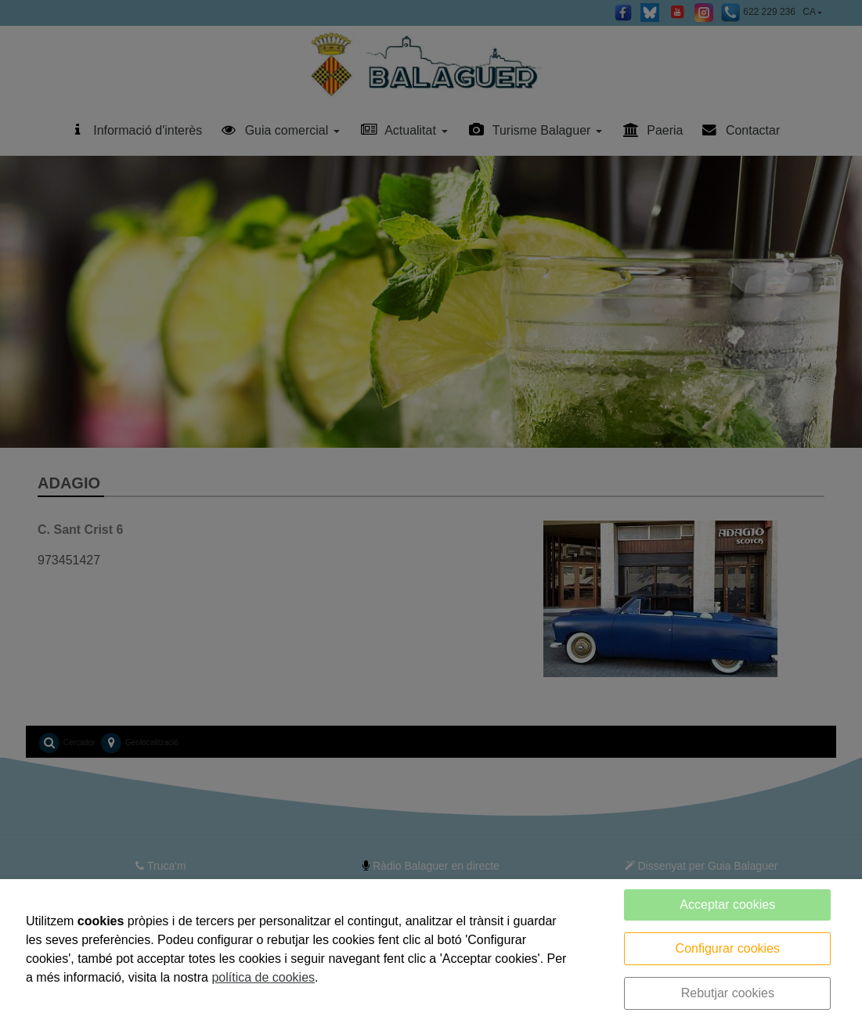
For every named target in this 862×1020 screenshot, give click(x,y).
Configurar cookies (728, 948)
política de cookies (263, 977)
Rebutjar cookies (727, 993)
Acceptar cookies (727, 904)
